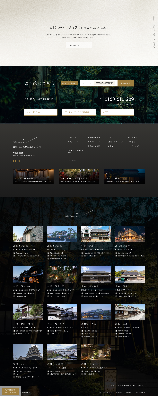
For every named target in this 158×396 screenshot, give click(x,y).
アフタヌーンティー (96, 142)
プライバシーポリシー (105, 392)
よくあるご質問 (94, 146)
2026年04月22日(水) (104, 83)
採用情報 (128, 392)
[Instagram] (19, 161)
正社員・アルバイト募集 (75, 151)
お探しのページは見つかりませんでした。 (154, 37)
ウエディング (133, 146)
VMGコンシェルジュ (116, 142)
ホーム (154, 18)
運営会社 (119, 392)
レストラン (132, 137)
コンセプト (72, 137)
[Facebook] (14, 161)
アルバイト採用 (140, 392)
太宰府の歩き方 (94, 137)
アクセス (71, 146)
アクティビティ (74, 142)
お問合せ (111, 146)
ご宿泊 (110, 137)
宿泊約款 (72, 160)
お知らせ (131, 142)
